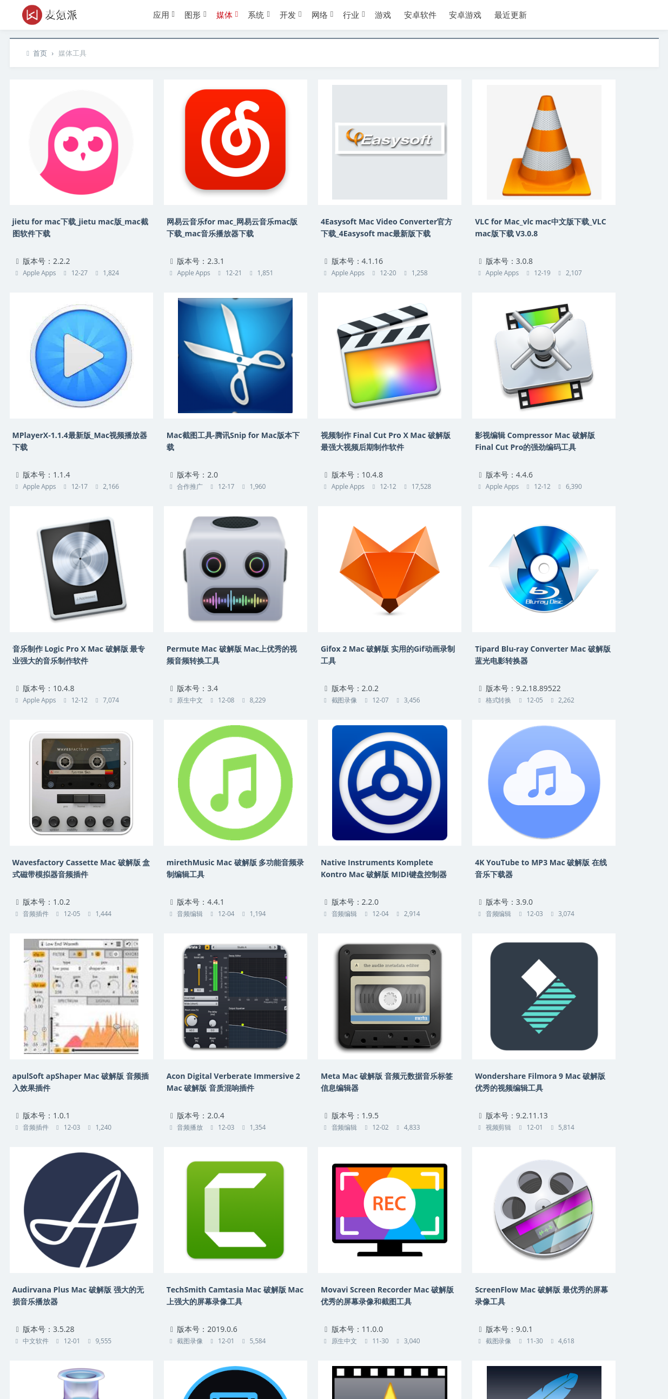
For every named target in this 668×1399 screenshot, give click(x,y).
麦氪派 (116, 1376)
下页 (396, 1276)
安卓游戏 (465, 14)
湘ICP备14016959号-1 (168, 1376)
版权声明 (73, 1353)
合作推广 (35, 451)
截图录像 (35, 647)
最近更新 (510, 14)
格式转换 (167, 647)
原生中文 (563, 451)
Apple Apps (39, 255)
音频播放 (299, 843)
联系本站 (34, 1353)
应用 (161, 14)
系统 (256, 14)
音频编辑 (431, 647)
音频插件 (299, 647)
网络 (320, 14)
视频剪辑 (563, 843)
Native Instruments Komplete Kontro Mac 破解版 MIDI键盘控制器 (596, 608)
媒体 (224, 14)
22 (358, 1276)
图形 (192, 14)
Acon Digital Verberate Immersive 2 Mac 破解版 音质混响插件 (333, 803)
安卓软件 (420, 14)
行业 (351, 14)
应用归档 (153, 1353)
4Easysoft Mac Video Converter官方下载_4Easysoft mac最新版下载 (329, 215)
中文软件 (35, 1039)
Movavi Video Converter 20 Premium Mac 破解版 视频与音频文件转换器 (67, 1196)
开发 (288, 14)
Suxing (289, 1376)
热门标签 (113, 1353)
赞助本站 (193, 1353)
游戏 (383, 14)
